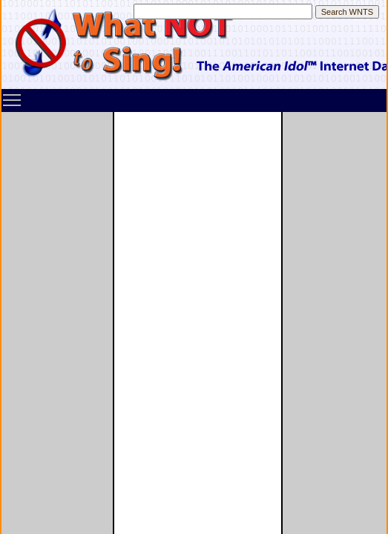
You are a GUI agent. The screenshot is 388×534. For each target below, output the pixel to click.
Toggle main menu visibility (12, 95)
